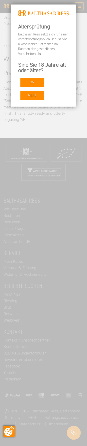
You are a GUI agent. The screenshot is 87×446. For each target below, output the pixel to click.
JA (32, 82)
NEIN (32, 95)
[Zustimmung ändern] (9, 431)
